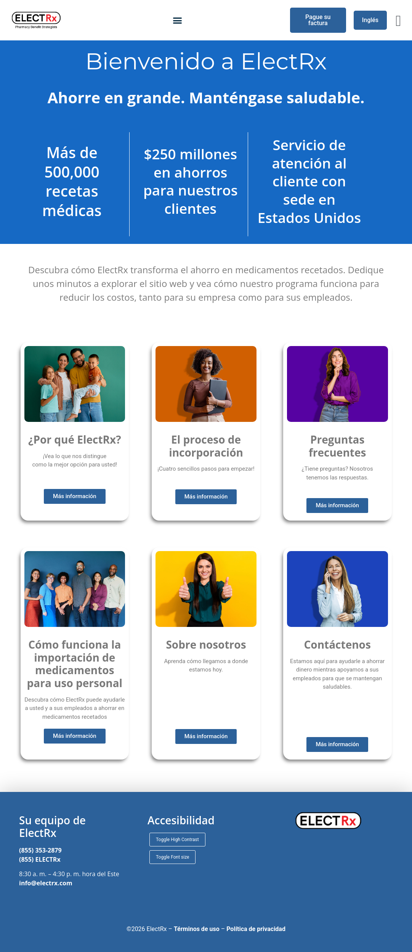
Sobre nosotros (206, 644)
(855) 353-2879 (40, 850)
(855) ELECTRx (40, 859)
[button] (177, 20)
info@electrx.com (45, 883)
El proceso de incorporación (206, 446)
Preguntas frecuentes (337, 446)
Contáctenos (337, 644)
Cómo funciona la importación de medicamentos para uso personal (75, 663)
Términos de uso (197, 929)
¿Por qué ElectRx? (74, 439)
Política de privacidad (255, 929)
